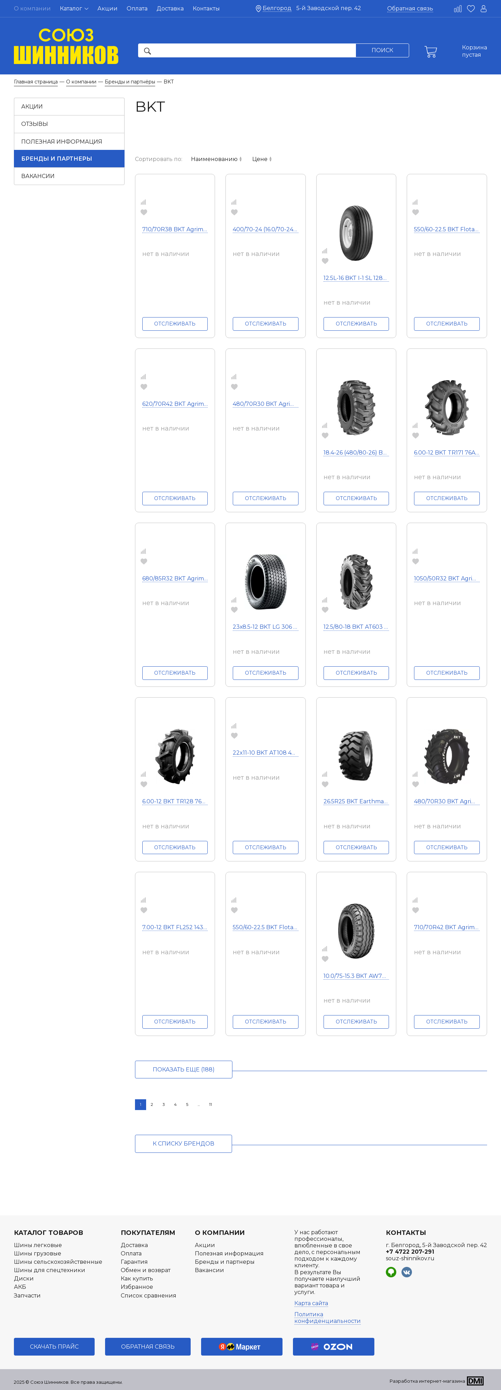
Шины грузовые (37, 1253)
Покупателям (148, 1233)
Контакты (206, 8)
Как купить (137, 1278)
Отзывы (34, 124)
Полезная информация (61, 141)
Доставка (170, 8)
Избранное (137, 1287)
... (199, 1104)
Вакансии (38, 176)
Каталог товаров (48, 1233)
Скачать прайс (54, 1346)
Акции (107, 8)
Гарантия (134, 1262)
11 (210, 1104)
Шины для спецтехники (49, 1270)
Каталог (74, 8)
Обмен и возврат (145, 1270)
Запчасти (27, 1295)
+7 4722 (410, 1251)
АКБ (20, 1287)
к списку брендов (183, 1143)
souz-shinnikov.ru (410, 1258)
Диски (24, 1278)
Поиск (382, 50)
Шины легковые (38, 1245)
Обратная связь (410, 8)
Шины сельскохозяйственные (58, 1262)
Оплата (137, 8)
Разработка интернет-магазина (427, 1381)
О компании (220, 1233)
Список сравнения (148, 1295)
